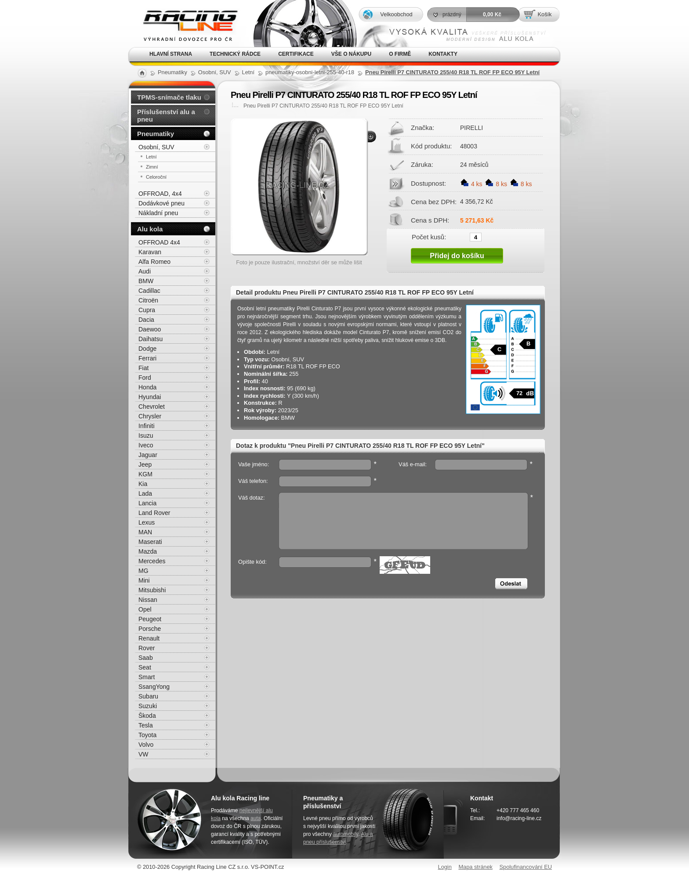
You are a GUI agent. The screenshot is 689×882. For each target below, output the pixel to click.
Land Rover (154, 512)
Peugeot (149, 619)
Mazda (147, 551)
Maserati (150, 541)
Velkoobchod (396, 14)
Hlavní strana (170, 54)
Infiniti (146, 425)
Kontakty (442, 54)
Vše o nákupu (351, 54)
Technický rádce (235, 54)
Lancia (147, 503)
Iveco (145, 445)
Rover (146, 648)
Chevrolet (151, 406)
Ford (144, 377)
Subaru (148, 696)
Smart (146, 676)
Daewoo (149, 329)
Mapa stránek (475, 867)
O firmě (400, 54)
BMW (145, 280)
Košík (544, 14)
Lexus (146, 522)
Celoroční (156, 177)
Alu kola (150, 229)
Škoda (147, 715)
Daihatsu (150, 338)
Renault (149, 638)
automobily (345, 834)
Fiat (143, 367)
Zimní (152, 166)
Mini (144, 580)
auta (255, 818)
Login (445, 867)
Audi (144, 271)
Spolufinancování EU (525, 867)
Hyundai (149, 396)
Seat (144, 667)
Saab (145, 657)
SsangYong (154, 686)
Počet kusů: (429, 236)
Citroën (148, 300)
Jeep (145, 464)
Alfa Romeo (154, 261)
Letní (151, 156)
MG (143, 570)
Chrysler (149, 416)
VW (143, 754)
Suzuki (147, 705)
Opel (145, 609)
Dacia (146, 319)
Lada (145, 493)
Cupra (146, 309)
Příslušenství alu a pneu (166, 115)
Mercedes (151, 561)
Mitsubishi (152, 590)
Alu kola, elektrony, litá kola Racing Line (184, 23)
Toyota (147, 734)
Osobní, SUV (156, 147)
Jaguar (147, 454)
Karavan (149, 252)
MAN (145, 532)
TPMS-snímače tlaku (169, 97)
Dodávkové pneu (161, 203)
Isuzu (145, 435)
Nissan (147, 599)
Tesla (145, 725)
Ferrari (147, 358)
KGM (145, 474)
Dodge (147, 348)
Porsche (149, 628)
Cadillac (149, 290)
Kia (142, 483)
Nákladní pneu (158, 212)
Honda (147, 387)
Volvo (145, 744)
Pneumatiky (155, 133)
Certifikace (296, 54)
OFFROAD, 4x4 (160, 193)
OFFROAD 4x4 (159, 242)
